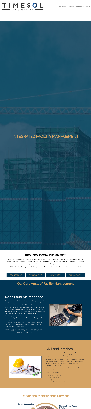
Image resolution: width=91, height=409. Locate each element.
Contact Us (86, 6)
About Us (65, 6)
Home (51, 6)
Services (58, 6)
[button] (16, 275)
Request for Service (76, 6)
